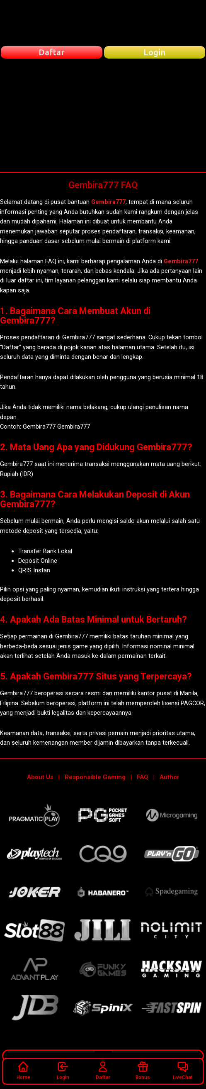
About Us (40, 777)
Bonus (143, 1070)
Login (63, 1070)
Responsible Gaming (95, 777)
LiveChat (183, 1070)
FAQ (142, 777)
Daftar (103, 1070)
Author (169, 777)
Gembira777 (108, 202)
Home (23, 1070)
